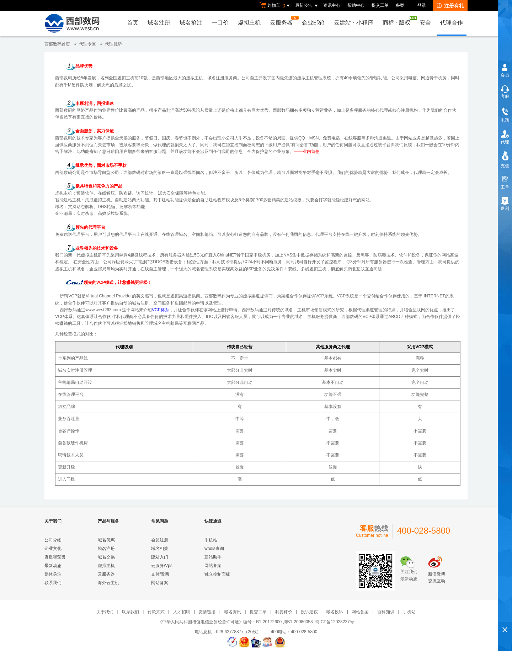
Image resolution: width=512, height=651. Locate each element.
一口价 (220, 23)
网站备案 (159, 582)
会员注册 (159, 540)
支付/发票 (160, 574)
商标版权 (398, 21)
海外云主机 (108, 582)
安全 (425, 23)
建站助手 (213, 557)
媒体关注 (53, 574)
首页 (132, 23)
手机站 (210, 540)
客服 (505, 96)
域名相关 (159, 548)
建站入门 (159, 557)
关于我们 (104, 611)
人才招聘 (181, 611)
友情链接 (206, 611)
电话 (505, 120)
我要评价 (283, 611)
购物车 (276, 5)
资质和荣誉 (55, 557)
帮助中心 (355, 5)
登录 (421, 5)
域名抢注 (191, 23)
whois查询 (214, 548)
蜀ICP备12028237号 (334, 621)
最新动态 (53, 565)
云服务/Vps (161, 565)
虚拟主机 (249, 23)
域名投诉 (334, 611)
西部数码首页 (57, 44)
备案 (400, 5)
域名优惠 (106, 540)
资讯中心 (331, 5)
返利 (505, 208)
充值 (505, 165)
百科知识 (385, 611)
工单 (505, 187)
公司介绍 (53, 540)
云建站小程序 (353, 23)
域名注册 (159, 23)
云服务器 (283, 21)
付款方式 (156, 611)
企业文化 (53, 548)
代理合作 (451, 23)
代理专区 (87, 44)
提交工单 (380, 5)
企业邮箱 (313, 23)
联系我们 (53, 582)
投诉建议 (309, 611)
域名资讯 (232, 611)
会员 (505, 75)
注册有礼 (450, 6)
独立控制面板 (238, 144)
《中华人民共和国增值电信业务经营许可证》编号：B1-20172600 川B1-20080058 (235, 621)
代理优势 (113, 44)
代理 (505, 141)
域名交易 (106, 557)
